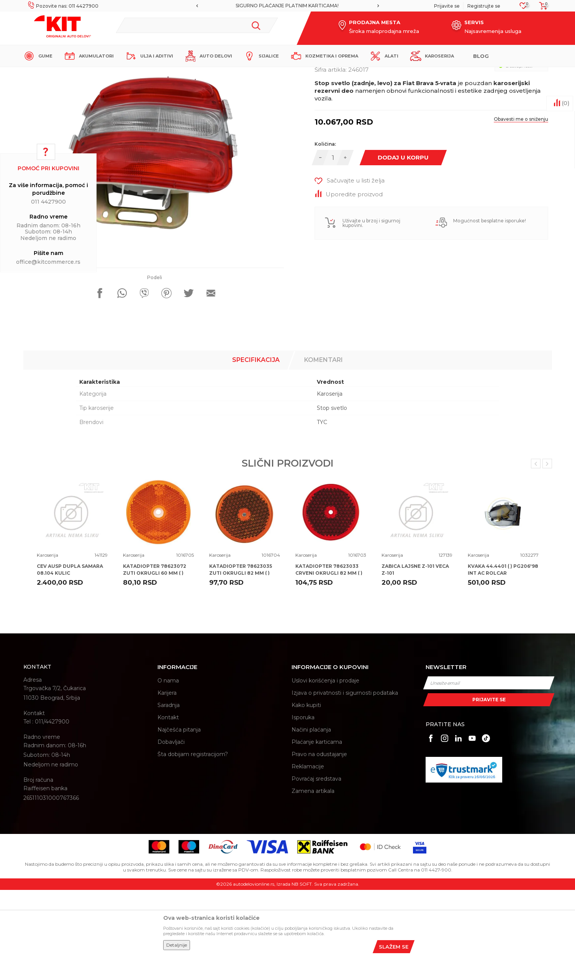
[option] (275, 6)
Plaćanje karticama (317, 809)
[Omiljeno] (523, 8)
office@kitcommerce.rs (48, 261)
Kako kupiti (306, 772)
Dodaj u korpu (403, 224)
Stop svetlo (332, 475)
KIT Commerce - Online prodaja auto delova (71, 73)
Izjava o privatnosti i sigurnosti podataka (345, 759)
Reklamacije (308, 833)
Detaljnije (176, 945)
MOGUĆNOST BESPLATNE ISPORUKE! (274, 5)
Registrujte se (483, 6)
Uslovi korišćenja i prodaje (325, 747)
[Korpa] (541, 8)
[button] (197, 25)
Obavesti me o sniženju (521, 186)
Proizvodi (136, 73)
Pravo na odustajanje (319, 821)
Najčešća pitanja (179, 796)
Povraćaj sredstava (316, 845)
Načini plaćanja (311, 796)
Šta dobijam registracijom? (192, 821)
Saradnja (168, 772)
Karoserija (163, 73)
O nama (168, 747)
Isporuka (303, 784)
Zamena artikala (313, 858)
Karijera (167, 759)
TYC (322, 489)
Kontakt (168, 784)
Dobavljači (171, 809)
